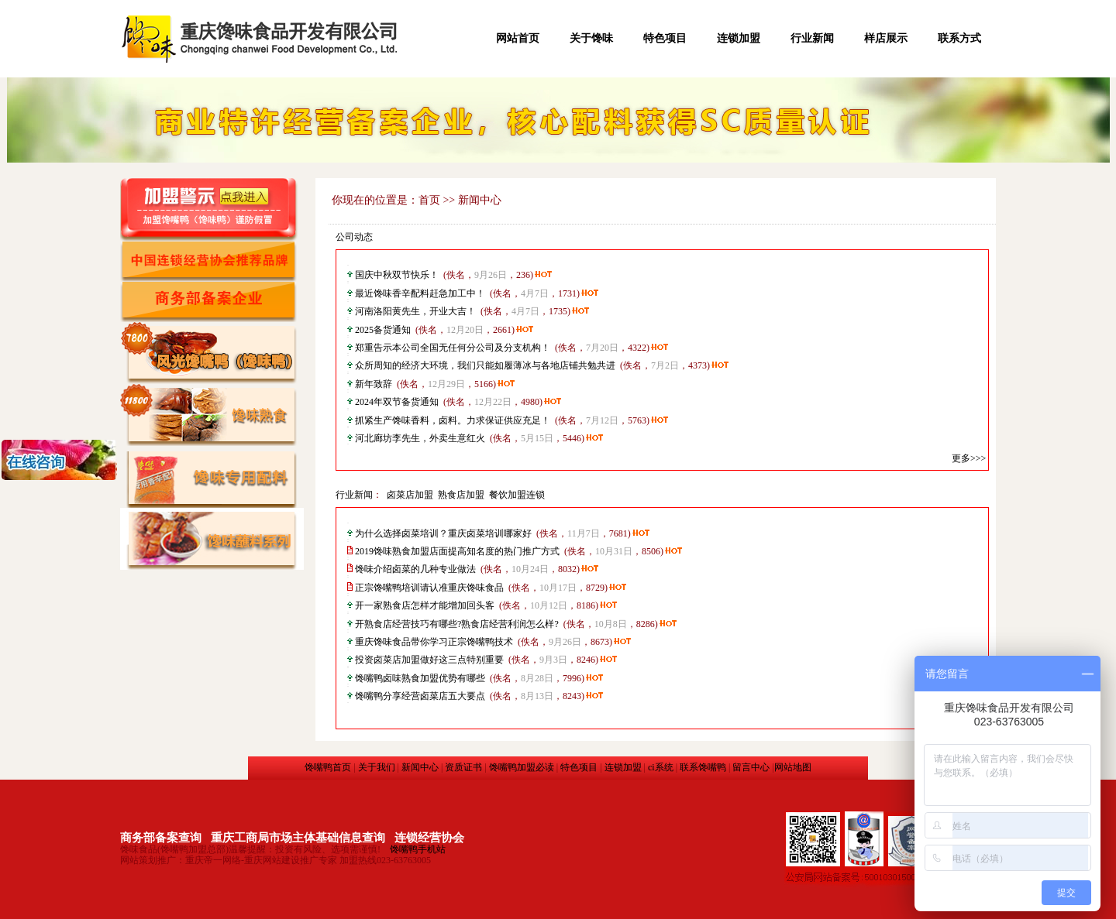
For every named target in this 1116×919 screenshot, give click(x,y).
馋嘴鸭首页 (328, 767)
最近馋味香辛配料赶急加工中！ (420, 293)
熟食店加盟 (461, 494)
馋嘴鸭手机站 (418, 849)
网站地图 (792, 767)
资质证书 (463, 767)
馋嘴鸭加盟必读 (521, 767)
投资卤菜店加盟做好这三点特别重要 (429, 659)
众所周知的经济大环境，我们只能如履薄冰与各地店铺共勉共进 (485, 365)
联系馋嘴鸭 (703, 767)
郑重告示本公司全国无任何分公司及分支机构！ (452, 347)
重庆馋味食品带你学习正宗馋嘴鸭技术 (434, 641)
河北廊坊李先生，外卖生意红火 (420, 438)
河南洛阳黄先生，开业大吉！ (415, 311)
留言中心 (751, 767)
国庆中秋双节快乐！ (397, 274)
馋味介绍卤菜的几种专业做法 (415, 569)
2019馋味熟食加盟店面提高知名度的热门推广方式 (457, 551)
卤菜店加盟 (410, 494)
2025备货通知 (383, 329)
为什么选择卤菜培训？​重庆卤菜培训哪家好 (443, 533)
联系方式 (959, 38)
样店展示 (886, 38)
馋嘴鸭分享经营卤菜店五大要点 (420, 696)
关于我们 (376, 767)
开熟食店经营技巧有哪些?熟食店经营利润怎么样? (457, 624)
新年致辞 (373, 384)
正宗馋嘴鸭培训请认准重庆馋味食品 (429, 587)
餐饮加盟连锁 (517, 494)
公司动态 (354, 236)
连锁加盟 (738, 38)
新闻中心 (420, 767)
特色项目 (665, 38)
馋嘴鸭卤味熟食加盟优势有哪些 (420, 678)
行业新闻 (812, 38)
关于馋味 (591, 38)
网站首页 (517, 38)
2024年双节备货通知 (397, 401)
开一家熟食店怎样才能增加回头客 (424, 605)
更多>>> (969, 458)
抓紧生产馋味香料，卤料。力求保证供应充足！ (452, 420)
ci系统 (660, 767)
